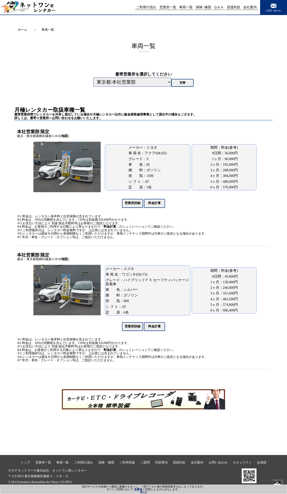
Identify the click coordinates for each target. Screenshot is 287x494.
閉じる (143, 492)
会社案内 (197, 462)
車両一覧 (47, 29)
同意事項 (161, 462)
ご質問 (145, 462)
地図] (65, 136)
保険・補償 (106, 462)
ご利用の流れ (83, 462)
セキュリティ (242, 462)
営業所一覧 (43, 462)
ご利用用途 (127, 462)
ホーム (22, 29)
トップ (25, 462)
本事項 (138, 489)
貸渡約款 (179, 462)
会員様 (261, 462)
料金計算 (110, 226)
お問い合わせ (273, 7)
